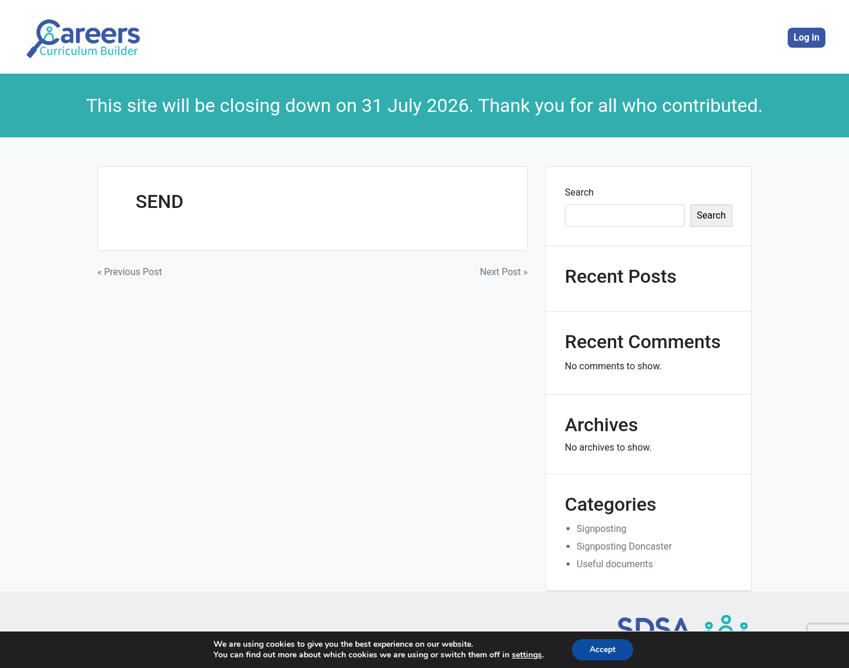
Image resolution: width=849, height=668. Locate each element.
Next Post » (504, 271)
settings (527, 655)
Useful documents (615, 564)
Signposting (602, 528)
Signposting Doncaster (624, 546)
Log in (807, 37)
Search (579, 192)
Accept (603, 649)
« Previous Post (129, 271)
